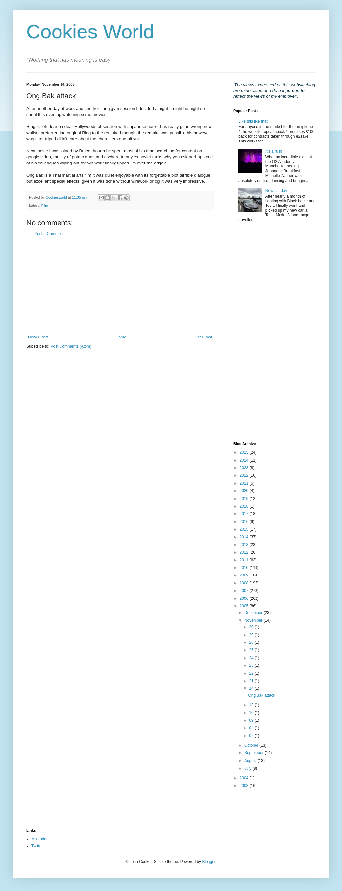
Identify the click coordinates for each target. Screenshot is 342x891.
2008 (245, 583)
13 (252, 705)
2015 (245, 529)
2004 (245, 778)
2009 (245, 575)
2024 (245, 460)
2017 (245, 513)
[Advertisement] (120, 286)
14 (252, 688)
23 (252, 665)
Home (121, 337)
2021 (245, 483)
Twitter (37, 846)
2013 (245, 544)
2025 (245, 452)
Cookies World (90, 32)
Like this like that (253, 121)
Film (44, 205)
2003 (245, 785)
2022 (245, 475)
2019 (245, 498)
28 (252, 642)
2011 (245, 560)
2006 (245, 598)
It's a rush (273, 151)
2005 (245, 606)
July (248, 768)
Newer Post (38, 337)
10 (252, 712)
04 (252, 728)
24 (252, 658)
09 (252, 720)
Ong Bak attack (261, 695)
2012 (245, 552)
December (254, 612)
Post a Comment (49, 233)
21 (252, 681)
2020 (245, 491)
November (254, 620)
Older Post (202, 337)
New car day (276, 190)
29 (252, 635)
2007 (245, 590)
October (251, 745)
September (254, 752)
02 (252, 735)
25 (252, 650)
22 (252, 673)
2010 (245, 567)
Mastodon (40, 839)
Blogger (208, 861)
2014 (245, 537)
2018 (245, 506)
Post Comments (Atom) (70, 346)
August (251, 760)
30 (252, 627)
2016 (245, 521)
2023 (245, 468)
